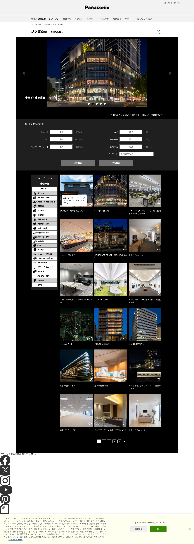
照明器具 (48, 24)
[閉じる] (190, 529)
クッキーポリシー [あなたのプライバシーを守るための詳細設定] (15, 539)
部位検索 (116, 163)
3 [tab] (97, 104)
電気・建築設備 (37, 24)
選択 (61, 132)
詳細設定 (139, 529)
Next (170, 73)
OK (158, 529)
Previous (24, 73)
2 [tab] (93, 104)
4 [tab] (101, 104)
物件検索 (78, 163)
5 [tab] (105, 104)
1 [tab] (89, 104)
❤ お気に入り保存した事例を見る (125, 115)
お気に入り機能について (152, 115)
